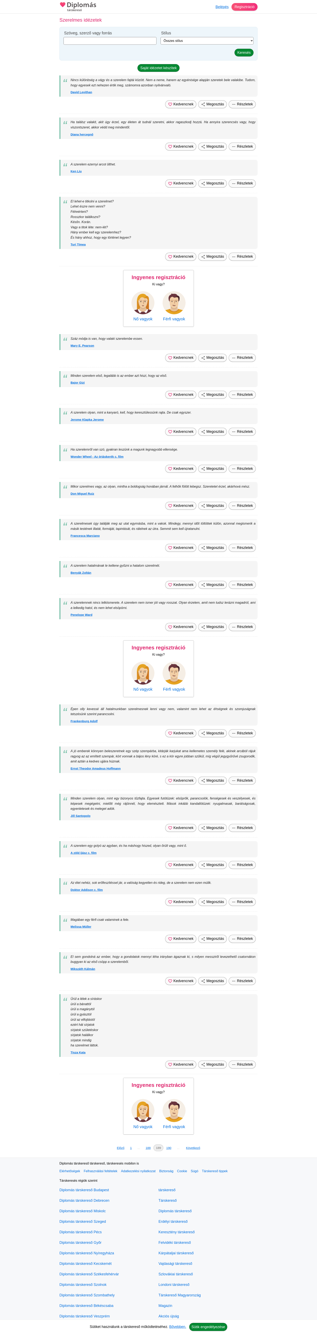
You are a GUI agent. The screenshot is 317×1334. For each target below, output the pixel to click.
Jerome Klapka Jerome (87, 419)
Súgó (194, 1171)
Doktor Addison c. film (87, 889)
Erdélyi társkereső (173, 1222)
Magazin (165, 1306)
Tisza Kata (78, 1052)
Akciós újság (168, 1316)
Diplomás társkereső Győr (80, 1243)
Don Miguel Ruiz (82, 493)
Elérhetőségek (69, 1171)
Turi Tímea (78, 244)
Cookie (182, 1171)
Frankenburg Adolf (84, 721)
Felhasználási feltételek (100, 1171)
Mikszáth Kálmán (83, 969)
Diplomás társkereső (175, 1211)
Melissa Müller (81, 926)
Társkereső (167, 1200)
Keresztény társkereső (176, 1232)
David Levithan (81, 92)
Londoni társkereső (173, 1285)
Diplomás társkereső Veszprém (84, 1316)
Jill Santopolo (80, 815)
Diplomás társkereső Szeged (82, 1222)
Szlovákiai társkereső (175, 1274)
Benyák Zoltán (81, 572)
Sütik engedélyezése (208, 1327)
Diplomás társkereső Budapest (84, 1190)
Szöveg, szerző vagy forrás (88, 33)
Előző (121, 1148)
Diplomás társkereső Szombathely (87, 1295)
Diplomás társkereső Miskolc (82, 1211)
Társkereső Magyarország (179, 1295)
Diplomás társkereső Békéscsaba (86, 1306)
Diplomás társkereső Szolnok (83, 1285)
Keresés (244, 53)
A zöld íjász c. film (84, 852)
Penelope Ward (81, 614)
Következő (193, 1148)
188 (148, 1148)
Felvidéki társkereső (174, 1243)
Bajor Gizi (78, 382)
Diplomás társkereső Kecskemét (85, 1264)
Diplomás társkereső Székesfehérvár (89, 1274)
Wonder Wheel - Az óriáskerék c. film (97, 456)
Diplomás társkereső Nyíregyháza (86, 1253)
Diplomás (77, 7)
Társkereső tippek (215, 1171)
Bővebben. (177, 1327)
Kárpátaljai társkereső (176, 1253)
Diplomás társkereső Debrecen (84, 1200)
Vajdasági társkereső (175, 1264)
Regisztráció (245, 7)
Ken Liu (76, 171)
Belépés (222, 7)
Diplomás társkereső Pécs (80, 1232)
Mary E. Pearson (82, 345)
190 (168, 1148)
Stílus (166, 33)
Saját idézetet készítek (158, 68)
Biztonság (166, 1171)
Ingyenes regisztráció (158, 277)
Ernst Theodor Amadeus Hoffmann (96, 768)
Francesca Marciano (85, 535)
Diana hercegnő (82, 134)
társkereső (166, 1190)
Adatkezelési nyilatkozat (138, 1171)
